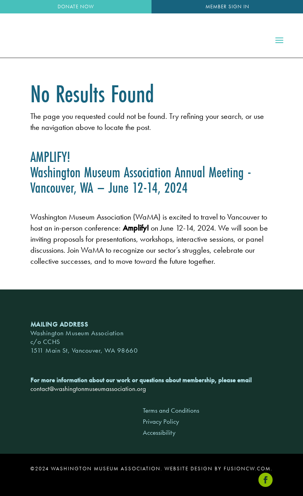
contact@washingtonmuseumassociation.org (88, 388)
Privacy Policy (161, 421)
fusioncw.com (247, 468)
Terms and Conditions (171, 410)
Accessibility (159, 432)
